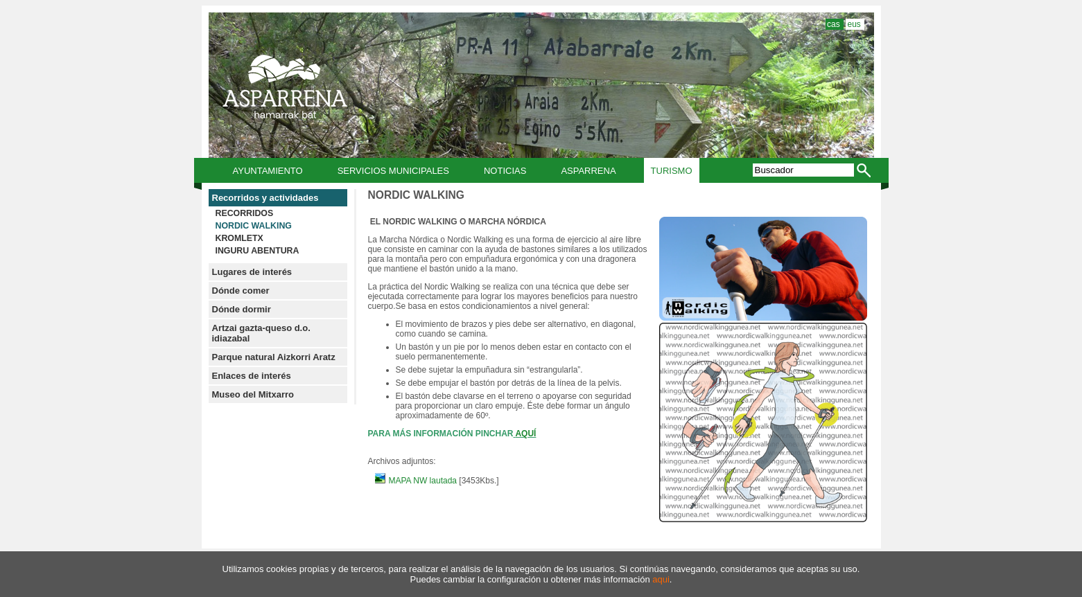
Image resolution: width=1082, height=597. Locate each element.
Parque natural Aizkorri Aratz (273, 357)
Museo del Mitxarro (253, 394)
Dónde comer (241, 290)
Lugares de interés (252, 272)
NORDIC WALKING (254, 226)
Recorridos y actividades (265, 198)
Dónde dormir (241, 309)
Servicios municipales (393, 171)
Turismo (671, 171)
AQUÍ (525, 433)
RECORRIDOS (245, 213)
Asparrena (588, 171)
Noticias (505, 171)
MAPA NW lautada (417, 480)
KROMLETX (239, 238)
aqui (661, 579)
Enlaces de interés (251, 376)
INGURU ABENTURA (257, 251)
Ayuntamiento (268, 171)
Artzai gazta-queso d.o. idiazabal (261, 333)
